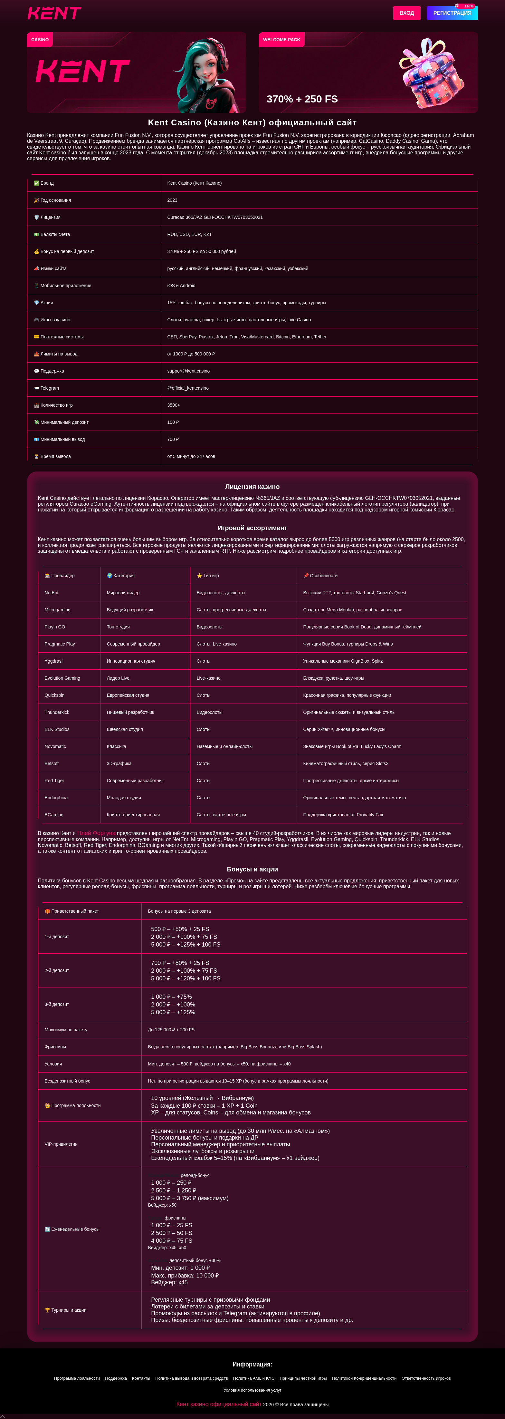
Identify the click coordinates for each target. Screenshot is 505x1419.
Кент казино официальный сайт (219, 1404)
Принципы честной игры (303, 1378)
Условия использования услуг (252, 1390)
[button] (252, 1416)
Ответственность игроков (426, 1378)
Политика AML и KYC (254, 1378)
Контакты (141, 1378)
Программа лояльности (77, 1378)
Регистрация (453, 13)
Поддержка (116, 1378)
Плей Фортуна (96, 833)
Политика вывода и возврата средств (191, 1378)
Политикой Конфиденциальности (364, 1378)
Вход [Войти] (407, 13)
